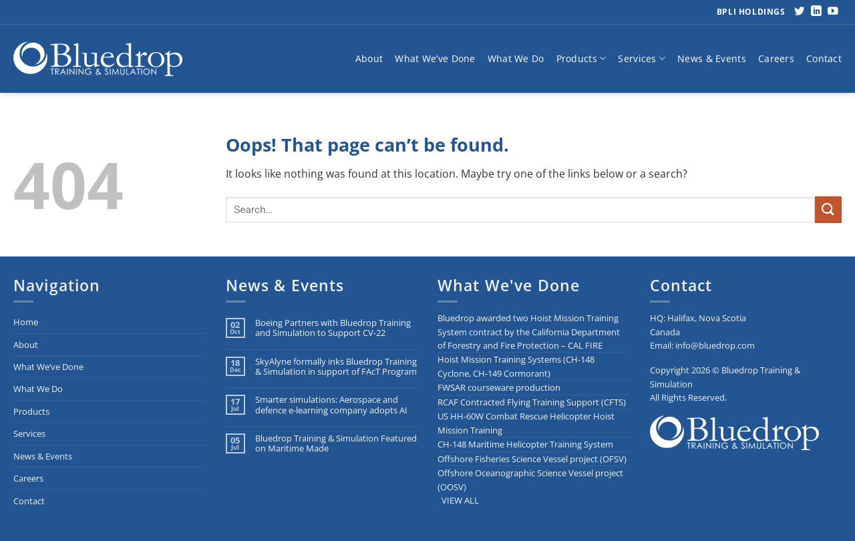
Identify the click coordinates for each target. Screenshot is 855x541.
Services (641, 58)
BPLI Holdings (751, 11)
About (369, 58)
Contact (824, 58)
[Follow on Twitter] (799, 11)
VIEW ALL (460, 500)
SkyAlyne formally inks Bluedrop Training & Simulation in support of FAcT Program (336, 367)
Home (25, 322)
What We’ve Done (435, 58)
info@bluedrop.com (715, 345)
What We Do (516, 58)
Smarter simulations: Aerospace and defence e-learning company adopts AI (331, 405)
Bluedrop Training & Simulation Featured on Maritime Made (336, 443)
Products (581, 58)
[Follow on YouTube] (833, 11)
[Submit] (828, 209)
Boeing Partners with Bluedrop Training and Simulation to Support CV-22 (333, 328)
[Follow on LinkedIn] (816, 11)
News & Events (711, 58)
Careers (776, 58)
